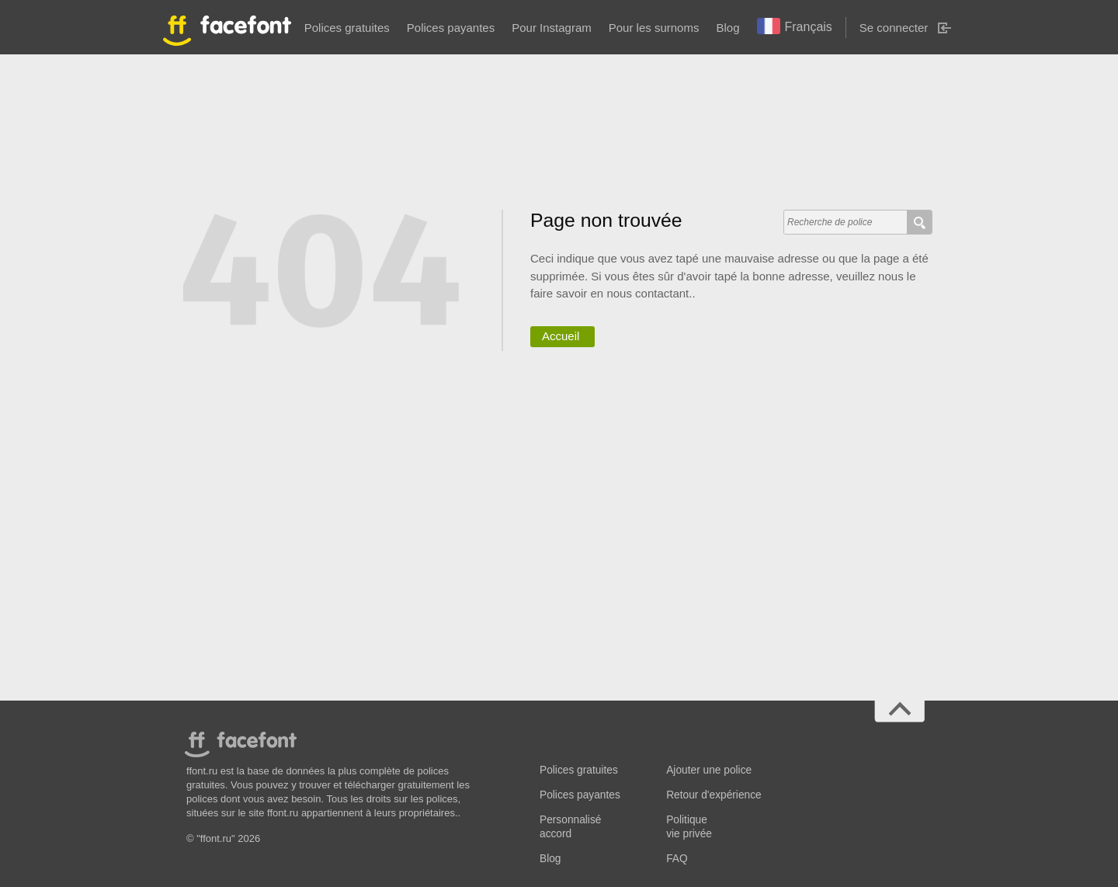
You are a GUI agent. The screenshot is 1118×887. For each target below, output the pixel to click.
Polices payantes (451, 27)
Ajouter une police (709, 770)
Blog (727, 27)
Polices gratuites (347, 27)
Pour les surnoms (654, 27)
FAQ (676, 858)
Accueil (560, 336)
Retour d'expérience (714, 795)
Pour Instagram (552, 27)
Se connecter (893, 27)
